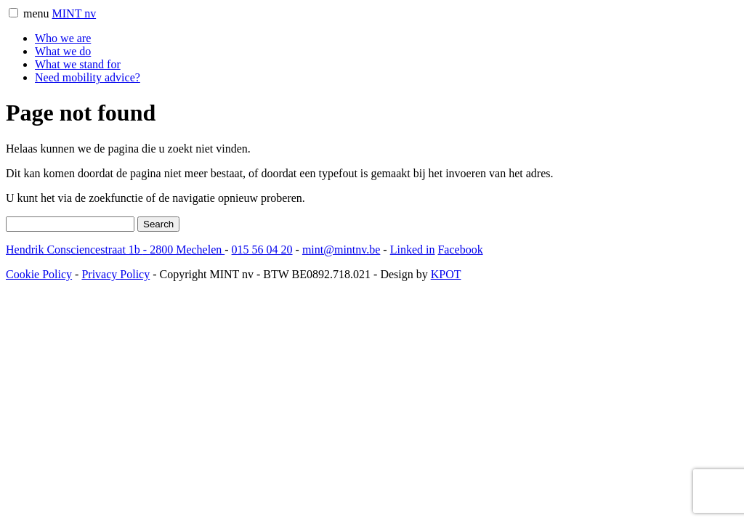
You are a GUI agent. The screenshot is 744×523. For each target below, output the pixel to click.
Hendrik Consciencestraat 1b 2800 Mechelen (115, 249)
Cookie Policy (39, 274)
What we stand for (78, 64)
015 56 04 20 (262, 249)
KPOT (446, 274)
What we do (63, 51)
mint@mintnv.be (341, 249)
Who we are (63, 38)
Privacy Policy (115, 274)
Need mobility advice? (87, 77)
